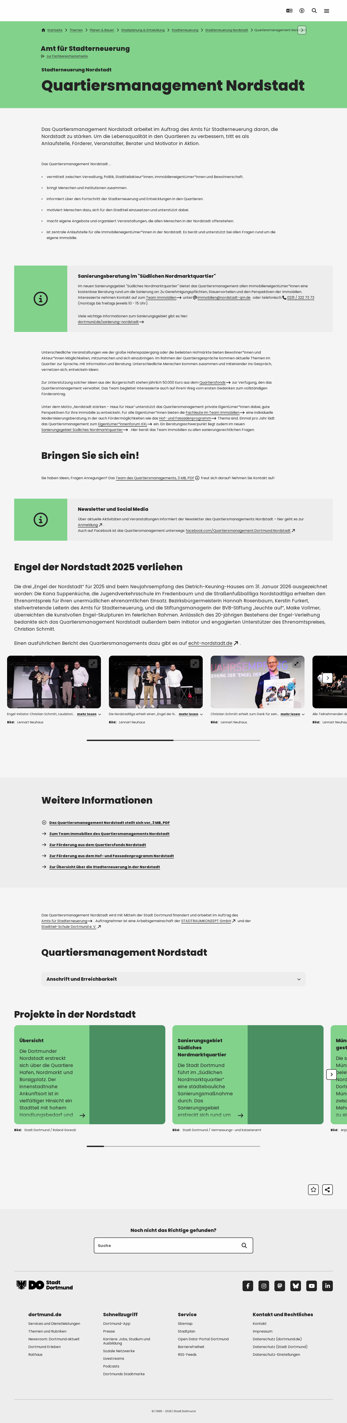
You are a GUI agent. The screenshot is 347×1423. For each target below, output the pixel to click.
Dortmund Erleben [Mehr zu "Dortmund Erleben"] (44, 1346)
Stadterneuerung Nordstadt (226, 30)
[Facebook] (248, 1286)
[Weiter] (327, 678)
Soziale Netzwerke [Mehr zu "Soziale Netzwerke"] (119, 1351)
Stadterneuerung (185, 30)
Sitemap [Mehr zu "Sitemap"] (185, 1323)
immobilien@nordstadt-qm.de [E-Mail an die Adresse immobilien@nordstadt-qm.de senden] (222, 297)
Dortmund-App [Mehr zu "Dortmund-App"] (116, 1323)
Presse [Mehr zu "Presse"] (109, 1331)
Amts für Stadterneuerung (66, 920)
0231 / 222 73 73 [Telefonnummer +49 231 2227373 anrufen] (298, 297)
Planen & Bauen (102, 30)
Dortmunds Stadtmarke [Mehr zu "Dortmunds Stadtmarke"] (124, 1374)
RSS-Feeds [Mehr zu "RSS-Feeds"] (187, 1354)
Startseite (52, 30)
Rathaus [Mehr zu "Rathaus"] (35, 1354)
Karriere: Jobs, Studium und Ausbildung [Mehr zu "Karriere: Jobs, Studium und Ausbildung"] (126, 1341)
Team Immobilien (163, 297)
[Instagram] (263, 1286)
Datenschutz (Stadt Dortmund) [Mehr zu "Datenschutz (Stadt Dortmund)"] (280, 1346)
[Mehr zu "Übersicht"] (89, 1074)
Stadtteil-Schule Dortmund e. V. (70, 926)
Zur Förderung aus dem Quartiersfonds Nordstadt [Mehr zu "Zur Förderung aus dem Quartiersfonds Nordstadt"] (93, 844)
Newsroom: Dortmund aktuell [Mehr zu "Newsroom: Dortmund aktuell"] (53, 1339)
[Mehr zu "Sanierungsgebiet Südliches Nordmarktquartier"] (248, 1074)
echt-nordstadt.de (213, 643)
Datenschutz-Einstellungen (276, 1355)
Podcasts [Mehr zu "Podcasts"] (111, 1366)
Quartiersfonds (214, 382)
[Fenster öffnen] (54, 682)
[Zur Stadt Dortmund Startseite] (44, 10)
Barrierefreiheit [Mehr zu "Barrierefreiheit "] (191, 1346)
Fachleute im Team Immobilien (215, 412)
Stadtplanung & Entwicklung (143, 30)
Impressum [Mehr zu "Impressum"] (262, 1331)
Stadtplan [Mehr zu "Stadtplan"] (186, 1331)
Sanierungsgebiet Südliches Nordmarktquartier (84, 429)
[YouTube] (311, 1286)
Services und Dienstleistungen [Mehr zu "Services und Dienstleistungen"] (54, 1323)
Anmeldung (90, 524)
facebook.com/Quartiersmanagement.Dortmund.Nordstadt (240, 530)
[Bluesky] (295, 1286)
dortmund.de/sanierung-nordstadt (110, 321)
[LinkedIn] (327, 1286)
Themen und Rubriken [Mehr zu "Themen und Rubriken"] (47, 1331)
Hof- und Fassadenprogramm (187, 418)
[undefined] (331, 1074)
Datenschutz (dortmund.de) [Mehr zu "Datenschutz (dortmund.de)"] (277, 1339)
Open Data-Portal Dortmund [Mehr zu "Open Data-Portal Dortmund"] (203, 1339)
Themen (76, 30)
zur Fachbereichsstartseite (65, 56)
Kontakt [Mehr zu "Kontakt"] (260, 1323)
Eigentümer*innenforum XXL (124, 424)
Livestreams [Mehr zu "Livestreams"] (113, 1358)
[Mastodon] (279, 1286)
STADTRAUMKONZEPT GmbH (208, 920)
